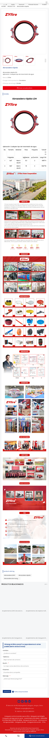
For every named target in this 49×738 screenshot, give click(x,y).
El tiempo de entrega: (9, 83)
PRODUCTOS (11, 6)
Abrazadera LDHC (9, 575)
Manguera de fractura (30, 720)
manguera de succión (34, 722)
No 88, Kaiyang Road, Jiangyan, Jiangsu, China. (28, 705)
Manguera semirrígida (38, 716)
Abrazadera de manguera (12, 578)
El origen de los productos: (11, 80)
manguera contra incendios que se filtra (17, 716)
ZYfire (43, 722)
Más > (46, 584)
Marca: (5, 77)
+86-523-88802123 (28, 711)
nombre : (6, 650)
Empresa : (6, 670)
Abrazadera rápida (23, 6)
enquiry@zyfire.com (27, 708)
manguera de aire (20, 722)
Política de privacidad (21, 692)
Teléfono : (6, 657)
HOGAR (3, 6)
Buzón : (6, 663)
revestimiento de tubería (32, 718)
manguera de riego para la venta (12, 718)
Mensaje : (6, 676)
